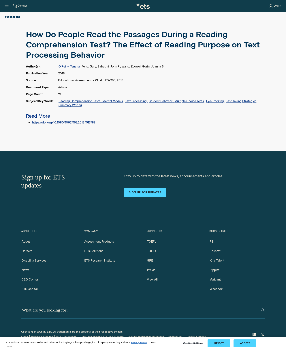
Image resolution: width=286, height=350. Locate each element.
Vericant (215, 279)
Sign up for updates (145, 192)
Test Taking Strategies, (241, 101)
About (26, 241)
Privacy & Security (42, 336)
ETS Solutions (93, 251)
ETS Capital (30, 289)
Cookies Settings (196, 336)
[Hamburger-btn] (6, 6)
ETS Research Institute (99, 260)
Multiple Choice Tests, (189, 101)
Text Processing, (136, 101)
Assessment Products (99, 241)
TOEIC (151, 251)
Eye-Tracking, (215, 101)
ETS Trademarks (66, 336)
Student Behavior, (161, 101)
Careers (27, 251)
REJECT (219, 343)
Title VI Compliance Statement (145, 336)
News (25, 270)
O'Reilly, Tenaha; (70, 66)
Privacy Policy (139, 342)
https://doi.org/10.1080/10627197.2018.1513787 (63, 122)
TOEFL (151, 241)
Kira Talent (217, 260)
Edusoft (215, 251)
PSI (212, 241)
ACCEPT (245, 343)
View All (152, 279)
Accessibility (175, 336)
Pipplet (214, 270)
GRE (150, 260)
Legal (24, 336)
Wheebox (216, 289)
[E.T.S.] (143, 5)
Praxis (151, 270)
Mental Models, (113, 101)
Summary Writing (70, 105)
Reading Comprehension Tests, (80, 101)
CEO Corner (30, 279)
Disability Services (34, 260)
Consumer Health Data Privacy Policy (102, 336)
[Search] (263, 310)
